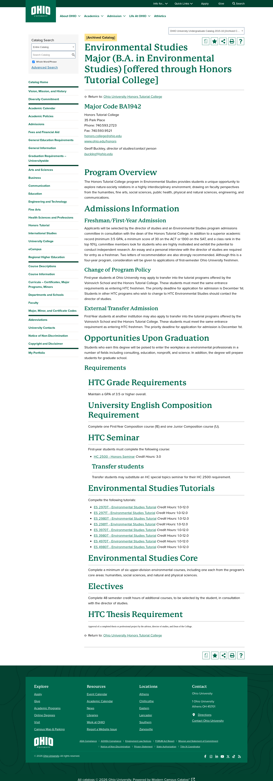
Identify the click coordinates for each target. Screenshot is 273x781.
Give (221, 3)
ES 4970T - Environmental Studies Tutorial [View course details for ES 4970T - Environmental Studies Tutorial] (125, 541)
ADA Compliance (88, 741)
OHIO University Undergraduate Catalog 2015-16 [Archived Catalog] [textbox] (205, 31)
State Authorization (166, 746)
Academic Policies (40, 116)
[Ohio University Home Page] (43, 742)
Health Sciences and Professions (50, 217)
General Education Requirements (51, 140)
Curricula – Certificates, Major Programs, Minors (48, 284)
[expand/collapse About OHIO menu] (79, 16)
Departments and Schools (46, 295)
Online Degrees (44, 715)
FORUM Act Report (164, 741)
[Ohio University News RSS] (239, 756)
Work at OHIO (96, 722)
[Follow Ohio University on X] (228, 756)
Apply (205, 3)
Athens (144, 694)
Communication (39, 186)
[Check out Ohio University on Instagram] (211, 756)
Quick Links (184, 3)
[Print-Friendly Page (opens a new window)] (231, 41)
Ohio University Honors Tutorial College (133, 96)
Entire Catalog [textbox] (41, 47)
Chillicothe (146, 701)
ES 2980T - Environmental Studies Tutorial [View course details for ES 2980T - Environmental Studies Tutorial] (125, 518)
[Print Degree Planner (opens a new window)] (205, 41)
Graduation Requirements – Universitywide (47, 158)
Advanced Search (44, 67)
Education (35, 193)
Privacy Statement (143, 746)
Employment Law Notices (138, 741)
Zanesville (146, 729)
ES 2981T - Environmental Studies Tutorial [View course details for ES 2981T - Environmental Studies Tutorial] (124, 524)
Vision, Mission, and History (47, 91)
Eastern (144, 708)
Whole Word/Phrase (46, 61)
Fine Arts (34, 209)
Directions (204, 715)
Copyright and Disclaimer (45, 343)
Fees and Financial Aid (43, 132)
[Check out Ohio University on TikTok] (233, 756)
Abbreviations (37, 320)
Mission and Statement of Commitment (198, 741)
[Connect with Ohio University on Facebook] (205, 756)
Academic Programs (47, 708)
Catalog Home (38, 82)
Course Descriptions (42, 266)
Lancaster (145, 715)
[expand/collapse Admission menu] (124, 16)
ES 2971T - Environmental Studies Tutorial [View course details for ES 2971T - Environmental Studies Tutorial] (124, 512)
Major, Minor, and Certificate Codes (52, 310)
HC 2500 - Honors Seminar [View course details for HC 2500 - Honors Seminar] (114, 456)
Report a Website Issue (102, 729)
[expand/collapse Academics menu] (102, 16)
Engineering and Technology (47, 201)
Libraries (92, 715)
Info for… (160, 3)
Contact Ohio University (208, 721)
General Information (42, 148)
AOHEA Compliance (111, 741)
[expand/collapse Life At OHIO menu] (149, 16)
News (90, 708)
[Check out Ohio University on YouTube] (222, 756)
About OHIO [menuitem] (68, 16)
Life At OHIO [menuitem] (137, 16)
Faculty (33, 303)
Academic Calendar (41, 108)
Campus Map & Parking (49, 729)
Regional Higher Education (46, 257)
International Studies (42, 233)
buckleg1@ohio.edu (98, 154)
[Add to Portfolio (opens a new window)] (214, 41)
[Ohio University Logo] (40, 15)
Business (34, 178)
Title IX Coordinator (190, 746)
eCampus (35, 249)
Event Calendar (97, 694)
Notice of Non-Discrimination (48, 335)
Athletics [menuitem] (160, 16)
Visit (37, 722)
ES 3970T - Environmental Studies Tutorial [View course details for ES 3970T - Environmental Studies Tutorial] (125, 529)
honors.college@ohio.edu (103, 136)
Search (238, 3)
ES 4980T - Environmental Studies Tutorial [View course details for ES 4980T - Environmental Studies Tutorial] (125, 546)
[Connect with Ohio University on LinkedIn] (216, 756)
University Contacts (41, 328)
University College (40, 241)
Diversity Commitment (43, 99)
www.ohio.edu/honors (100, 141)
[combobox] (206, 30)
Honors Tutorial (38, 225)
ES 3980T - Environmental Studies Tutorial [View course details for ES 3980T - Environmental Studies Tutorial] (125, 535)
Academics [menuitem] (91, 16)
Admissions (36, 124)
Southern (145, 722)
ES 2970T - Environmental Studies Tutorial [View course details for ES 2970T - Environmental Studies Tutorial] (125, 507)
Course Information (41, 274)
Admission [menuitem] (114, 16)
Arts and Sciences (40, 170)
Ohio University (51, 756)
